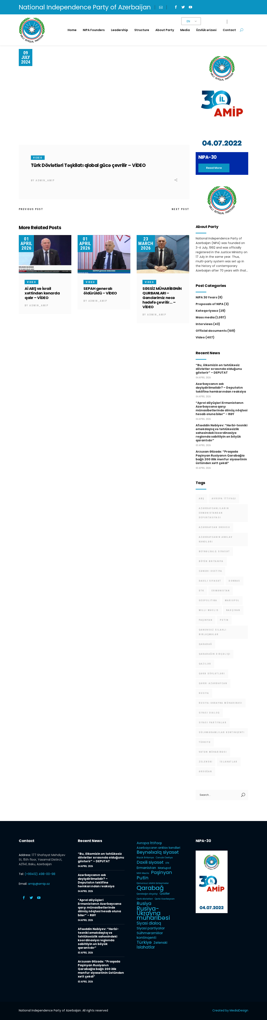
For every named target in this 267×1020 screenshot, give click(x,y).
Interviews (204, 324)
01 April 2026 (26, 243)
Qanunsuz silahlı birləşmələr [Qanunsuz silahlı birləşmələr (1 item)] (213, 632)
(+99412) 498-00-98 (40, 874)
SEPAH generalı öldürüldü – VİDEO (100, 291)
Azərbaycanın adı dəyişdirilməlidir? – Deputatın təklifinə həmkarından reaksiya (221, 387)
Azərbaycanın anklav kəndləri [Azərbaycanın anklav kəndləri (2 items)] (216, 539)
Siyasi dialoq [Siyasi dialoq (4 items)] (209, 712)
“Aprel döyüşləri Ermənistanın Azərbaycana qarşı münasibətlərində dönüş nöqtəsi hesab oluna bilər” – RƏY (221, 408)
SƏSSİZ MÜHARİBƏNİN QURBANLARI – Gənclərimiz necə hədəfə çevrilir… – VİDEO (162, 297)
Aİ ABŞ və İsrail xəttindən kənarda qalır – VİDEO (42, 293)
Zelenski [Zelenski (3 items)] (206, 761)
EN (188, 21)
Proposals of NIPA (209, 304)
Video (37, 157)
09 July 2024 (25, 57)
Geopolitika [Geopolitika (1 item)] (208, 600)
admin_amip (45, 180)
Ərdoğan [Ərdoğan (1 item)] (205, 771)
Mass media (205, 317)
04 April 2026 (203, 377)
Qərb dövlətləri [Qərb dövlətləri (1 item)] (212, 673)
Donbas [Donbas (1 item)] (234, 580)
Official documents (211, 331)
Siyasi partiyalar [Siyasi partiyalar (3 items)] (213, 722)
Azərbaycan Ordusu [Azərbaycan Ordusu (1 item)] (214, 527)
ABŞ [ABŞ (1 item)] (201, 498)
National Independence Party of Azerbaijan (85, 7)
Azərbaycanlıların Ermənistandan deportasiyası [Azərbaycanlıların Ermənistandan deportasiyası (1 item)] (214, 513)
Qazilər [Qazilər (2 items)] (205, 663)
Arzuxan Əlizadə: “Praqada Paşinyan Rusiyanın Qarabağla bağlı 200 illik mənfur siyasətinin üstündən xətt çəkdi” (221, 457)
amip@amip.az (39, 884)
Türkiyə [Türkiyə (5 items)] (205, 742)
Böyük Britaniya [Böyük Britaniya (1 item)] (211, 561)
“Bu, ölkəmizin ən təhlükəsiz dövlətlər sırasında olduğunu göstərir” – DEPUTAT (219, 369)
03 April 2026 (203, 445)
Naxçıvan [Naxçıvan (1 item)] (233, 610)
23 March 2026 (145, 243)
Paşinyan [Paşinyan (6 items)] (206, 620)
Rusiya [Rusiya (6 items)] (204, 693)
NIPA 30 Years (206, 297)
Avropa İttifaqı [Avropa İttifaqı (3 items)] (224, 498)
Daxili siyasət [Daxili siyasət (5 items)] (210, 580)
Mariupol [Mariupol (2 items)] (232, 600)
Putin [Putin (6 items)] (224, 620)
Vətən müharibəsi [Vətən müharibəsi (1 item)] (213, 752)
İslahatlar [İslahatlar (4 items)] (228, 761)
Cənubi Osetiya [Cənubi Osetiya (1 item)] (210, 571)
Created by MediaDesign (230, 1010)
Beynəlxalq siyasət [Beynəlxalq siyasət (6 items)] (214, 551)
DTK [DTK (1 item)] (201, 590)
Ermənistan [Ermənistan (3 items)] (221, 590)
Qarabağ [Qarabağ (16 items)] (205, 644)
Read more (214, 168)
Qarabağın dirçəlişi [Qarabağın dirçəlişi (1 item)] (214, 654)
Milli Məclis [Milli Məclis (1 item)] (209, 610)
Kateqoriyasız (207, 311)
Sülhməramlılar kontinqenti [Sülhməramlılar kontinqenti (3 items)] (222, 732)
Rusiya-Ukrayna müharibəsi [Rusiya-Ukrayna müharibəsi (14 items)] (220, 703)
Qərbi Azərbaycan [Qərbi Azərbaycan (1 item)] (213, 683)
